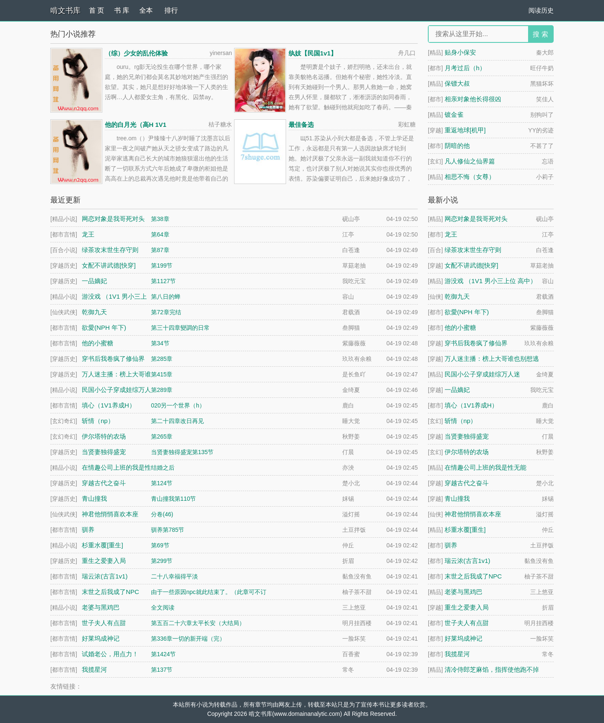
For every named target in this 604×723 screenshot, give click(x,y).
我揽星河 (457, 653)
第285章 (161, 358)
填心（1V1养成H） (471, 405)
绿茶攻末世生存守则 (473, 249)
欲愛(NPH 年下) (467, 311)
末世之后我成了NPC (473, 576)
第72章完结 (166, 312)
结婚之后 (162, 467)
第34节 (160, 343)
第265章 (161, 436)
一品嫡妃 (457, 389)
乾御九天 (457, 296)
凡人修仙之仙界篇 (470, 161)
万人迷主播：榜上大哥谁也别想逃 (492, 358)
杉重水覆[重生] (465, 529)
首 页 (96, 10)
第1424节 (163, 654)
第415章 (161, 374)
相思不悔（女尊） (470, 176)
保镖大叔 (457, 83)
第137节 (161, 669)
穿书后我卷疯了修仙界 (476, 343)
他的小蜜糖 (460, 327)
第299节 (161, 560)
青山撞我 (457, 498)
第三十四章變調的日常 (180, 327)
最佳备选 (301, 124)
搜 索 (540, 34)
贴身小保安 (460, 52)
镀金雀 (454, 114)
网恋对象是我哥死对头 (476, 218)
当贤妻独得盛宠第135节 (182, 452)
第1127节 (163, 281)
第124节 (161, 483)
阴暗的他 (457, 145)
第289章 (161, 389)
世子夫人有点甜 (467, 622)
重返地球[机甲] (465, 130)
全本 (146, 10)
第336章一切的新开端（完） (188, 638)
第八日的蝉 (165, 296)
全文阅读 (162, 607)
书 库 (121, 10)
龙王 (451, 234)
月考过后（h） (465, 67)
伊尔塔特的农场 (467, 451)
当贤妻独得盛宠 (467, 436)
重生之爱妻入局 (467, 607)
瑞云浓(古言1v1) (467, 560)
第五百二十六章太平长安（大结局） (198, 623)
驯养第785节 (167, 529)
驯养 (451, 545)
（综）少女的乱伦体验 (136, 53)
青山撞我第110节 (173, 498)
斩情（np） (461, 420)
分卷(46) (162, 514)
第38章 (160, 219)
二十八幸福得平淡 (174, 576)
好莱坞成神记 (463, 638)
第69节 (160, 545)
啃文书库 (65, 10)
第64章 (160, 234)
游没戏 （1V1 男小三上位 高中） (490, 280)
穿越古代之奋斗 (467, 482)
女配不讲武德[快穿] (471, 265)
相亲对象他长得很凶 (473, 99)
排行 (171, 10)
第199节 (161, 265)
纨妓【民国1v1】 (313, 53)
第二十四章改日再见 (177, 421)
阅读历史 (541, 10)
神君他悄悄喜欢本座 (473, 514)
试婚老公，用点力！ (110, 653)
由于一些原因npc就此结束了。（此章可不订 (208, 592)
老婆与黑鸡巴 (463, 591)
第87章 (160, 250)
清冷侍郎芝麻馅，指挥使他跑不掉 (492, 669)
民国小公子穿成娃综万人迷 (482, 374)
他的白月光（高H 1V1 (136, 124)
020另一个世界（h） (178, 405)
